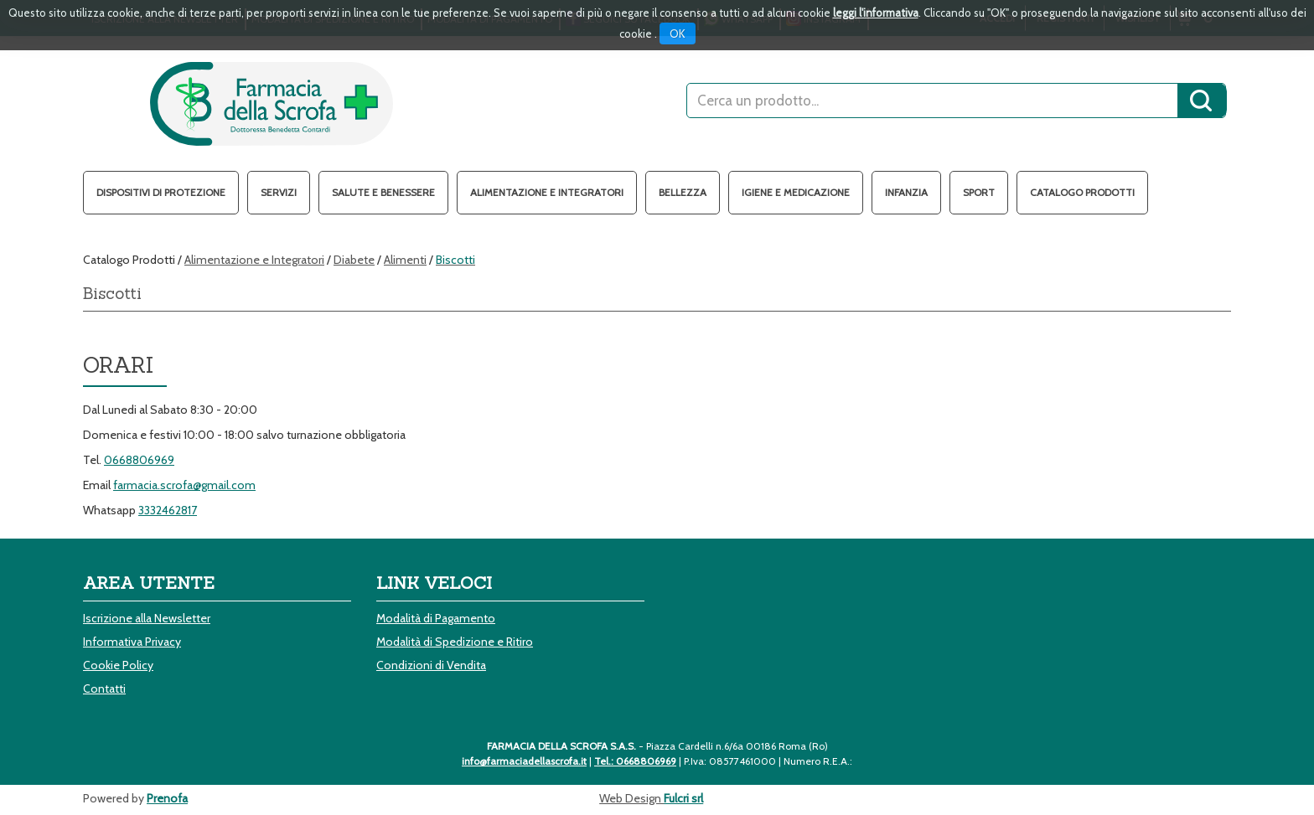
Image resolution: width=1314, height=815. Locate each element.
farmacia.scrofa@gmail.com (184, 485)
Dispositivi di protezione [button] (160, 192)
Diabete (354, 259)
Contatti (104, 688)
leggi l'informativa (875, 12)
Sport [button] (979, 192)
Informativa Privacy (132, 641)
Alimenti (405, 259)
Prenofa (167, 798)
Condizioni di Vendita (431, 665)
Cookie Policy (118, 665)
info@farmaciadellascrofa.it (524, 761)
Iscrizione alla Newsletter (146, 618)
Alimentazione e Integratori (254, 259)
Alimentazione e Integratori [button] (546, 192)
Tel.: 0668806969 (635, 761)
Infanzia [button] (906, 192)
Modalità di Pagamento (435, 618)
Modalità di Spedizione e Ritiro (454, 641)
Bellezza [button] (682, 192)
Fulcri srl (683, 798)
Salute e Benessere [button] (383, 192)
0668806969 (139, 459)
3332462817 (167, 510)
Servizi (279, 192)
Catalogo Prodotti (1082, 192)
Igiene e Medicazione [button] (796, 192)
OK (677, 33)
